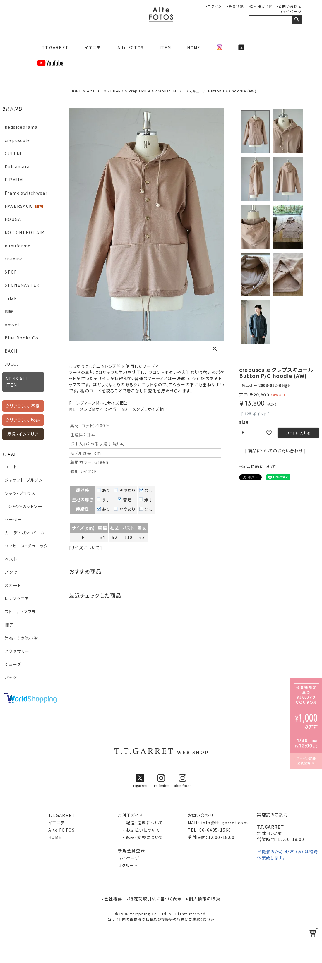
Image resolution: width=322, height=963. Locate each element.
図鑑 (9, 311)
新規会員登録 (131, 851)
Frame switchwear (26, 193)
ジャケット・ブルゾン (24, 480)
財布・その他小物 (21, 638)
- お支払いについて (139, 830)
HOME (194, 47)
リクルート (128, 865)
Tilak (11, 298)
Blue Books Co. (22, 338)
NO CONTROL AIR (24, 232)
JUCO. (11, 364)
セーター (13, 519)
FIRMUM (14, 180)
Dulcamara (17, 166)
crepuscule (17, 140)
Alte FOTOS (130, 47)
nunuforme (18, 245)
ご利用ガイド (261, 6)
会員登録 (236, 6)
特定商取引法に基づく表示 (155, 899)
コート (11, 467)
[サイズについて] (85, 547)
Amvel (12, 324)
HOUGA (13, 219)
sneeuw (13, 259)
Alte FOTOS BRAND (105, 90)
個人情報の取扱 (205, 899)
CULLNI (13, 153)
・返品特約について (258, 466)
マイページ (292, 11)
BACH (11, 351)
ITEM (165, 47)
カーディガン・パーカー (27, 532)
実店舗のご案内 (272, 815)
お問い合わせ (290, 6)
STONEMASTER (22, 285)
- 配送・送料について (140, 822)
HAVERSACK (18, 206)
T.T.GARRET (52, 47)
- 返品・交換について (140, 837)
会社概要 (113, 899)
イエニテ (93, 47)
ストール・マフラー (22, 611)
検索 (296, 20)
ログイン (214, 6)
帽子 (9, 625)
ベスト (11, 559)
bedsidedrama (21, 127)
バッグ (11, 677)
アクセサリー (17, 651)
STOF (11, 272)
